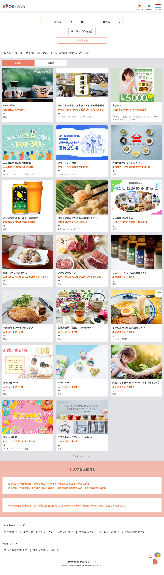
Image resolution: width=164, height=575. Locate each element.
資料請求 (86, 532)
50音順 (50, 63)
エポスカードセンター (37, 532)
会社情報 (11, 532)
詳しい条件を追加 (82, 31)
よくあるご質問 (109, 532)
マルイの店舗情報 (16, 550)
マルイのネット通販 (46, 550)
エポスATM (66, 532)
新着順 (18, 63)
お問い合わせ (134, 532)
